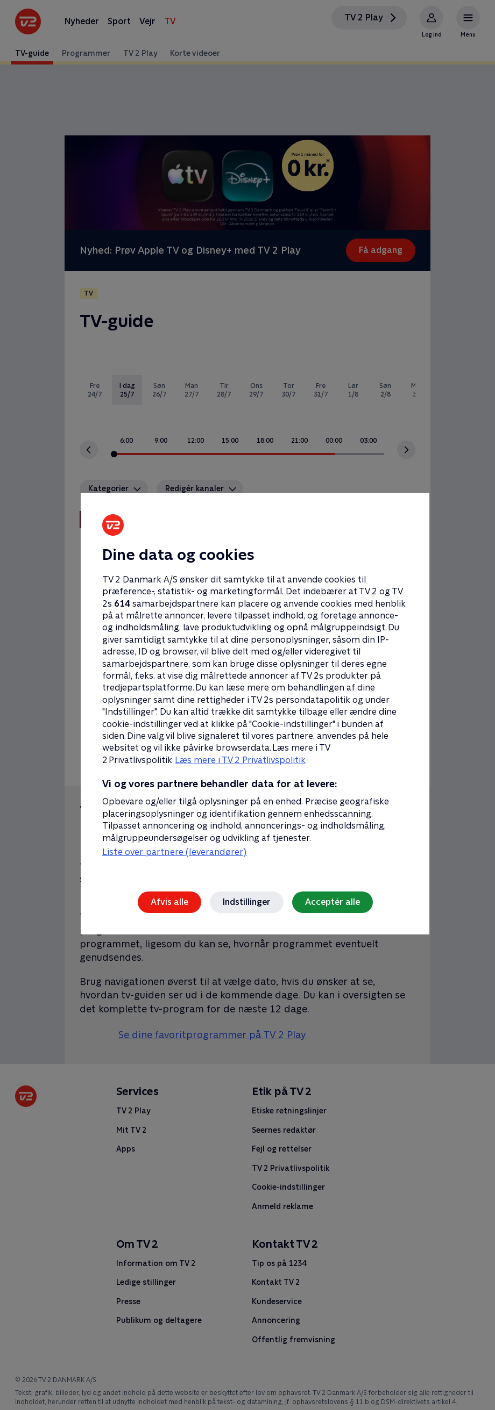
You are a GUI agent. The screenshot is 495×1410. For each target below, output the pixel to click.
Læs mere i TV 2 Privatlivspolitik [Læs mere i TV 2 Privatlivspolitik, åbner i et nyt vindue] (240, 760)
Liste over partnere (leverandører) (174, 852)
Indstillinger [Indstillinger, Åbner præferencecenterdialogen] (247, 902)
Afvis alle (169, 902)
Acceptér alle (332, 902)
